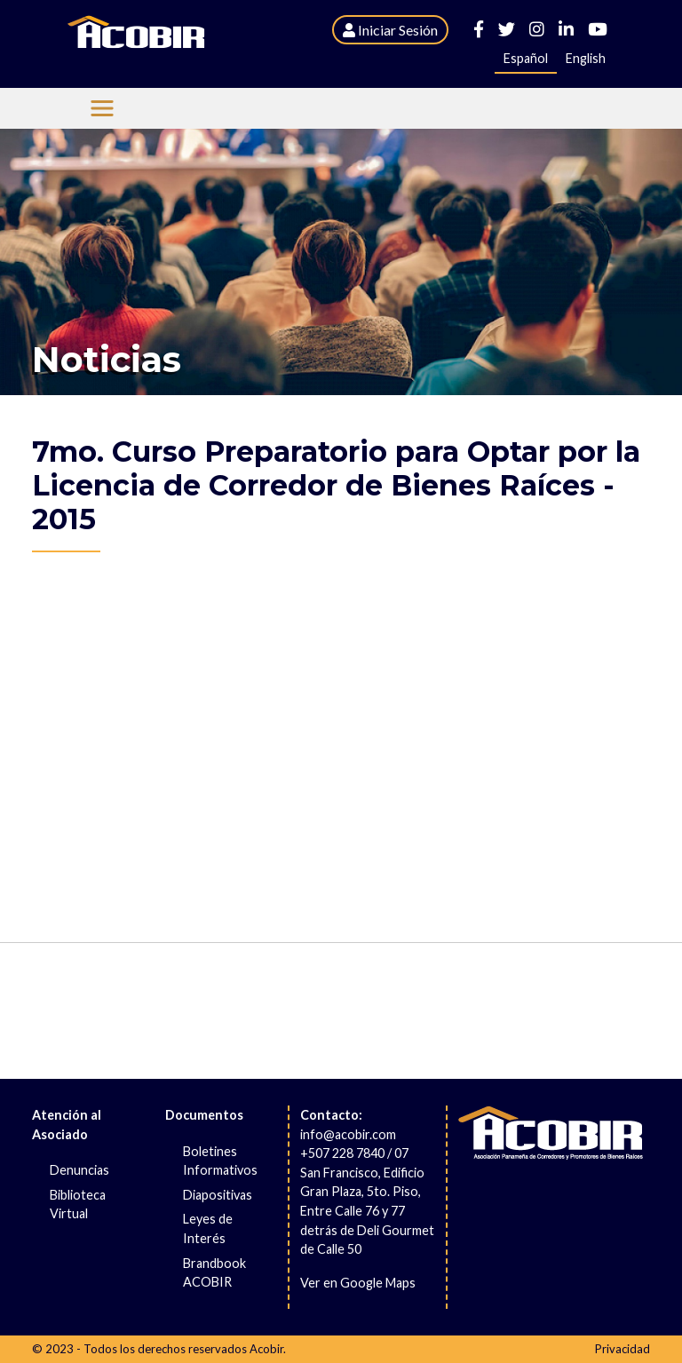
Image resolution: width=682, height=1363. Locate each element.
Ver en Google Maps (358, 1282)
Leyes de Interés (208, 1228)
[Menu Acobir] (102, 108)
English (586, 58)
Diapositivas (217, 1194)
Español (526, 58)
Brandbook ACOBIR (214, 1273)
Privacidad (622, 1349)
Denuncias (79, 1169)
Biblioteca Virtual (78, 1204)
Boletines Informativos (220, 1161)
